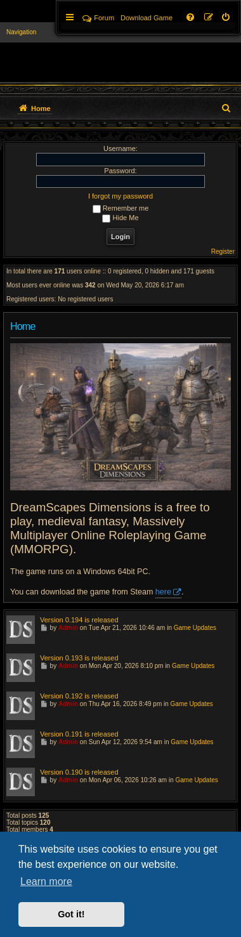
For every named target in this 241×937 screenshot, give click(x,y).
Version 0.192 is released (79, 696)
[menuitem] (226, 17)
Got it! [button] (71, 914)
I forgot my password (120, 196)
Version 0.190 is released (79, 772)
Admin (68, 627)
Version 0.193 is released (79, 658)
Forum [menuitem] (98, 18)
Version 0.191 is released (79, 734)
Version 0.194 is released (79, 620)
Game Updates (195, 627)
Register (223, 251)
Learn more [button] (46, 881)
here (163, 591)
